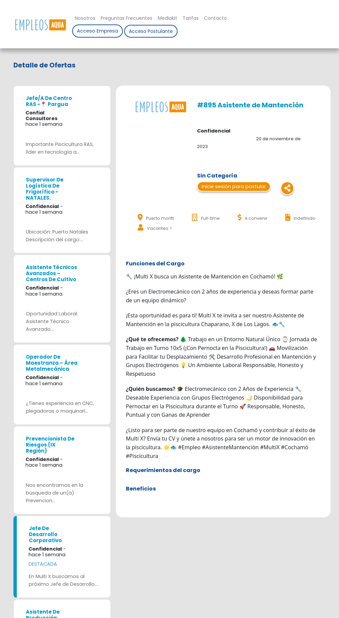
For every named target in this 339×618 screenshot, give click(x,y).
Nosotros (85, 18)
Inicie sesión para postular (234, 186)
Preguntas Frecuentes (126, 18)
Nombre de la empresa (40, 24)
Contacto (215, 18)
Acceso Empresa (97, 31)
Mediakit (167, 18)
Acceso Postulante (151, 31)
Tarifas (191, 18)
